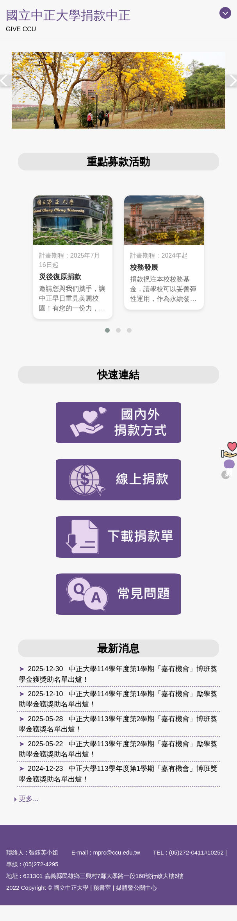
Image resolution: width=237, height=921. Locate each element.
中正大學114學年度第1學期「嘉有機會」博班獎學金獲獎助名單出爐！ (118, 674)
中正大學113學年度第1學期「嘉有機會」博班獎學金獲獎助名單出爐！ (118, 774)
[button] (107, 330)
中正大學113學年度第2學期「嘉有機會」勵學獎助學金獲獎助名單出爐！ (118, 749)
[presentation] (6, 80)
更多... (29, 799)
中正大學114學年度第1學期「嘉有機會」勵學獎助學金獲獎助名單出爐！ (118, 699)
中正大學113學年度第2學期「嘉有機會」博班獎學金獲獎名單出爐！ (118, 724)
